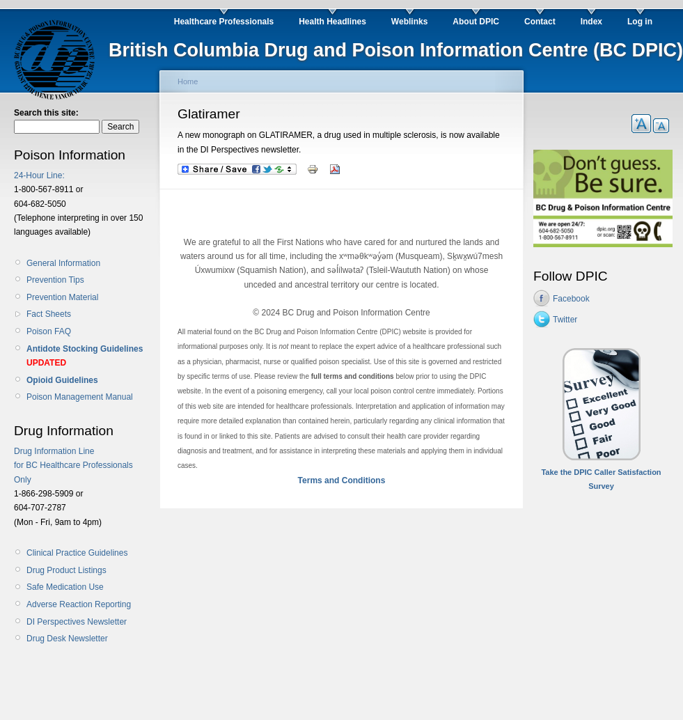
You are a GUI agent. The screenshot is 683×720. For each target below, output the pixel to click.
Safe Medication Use (65, 587)
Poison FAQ (48, 331)
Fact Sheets (48, 314)
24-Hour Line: (39, 175)
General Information (63, 263)
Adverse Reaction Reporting (78, 604)
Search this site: (46, 113)
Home (188, 81)
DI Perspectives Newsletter (76, 622)
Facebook (571, 299)
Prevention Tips (55, 280)
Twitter (565, 319)
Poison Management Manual (79, 397)
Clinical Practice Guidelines (76, 553)
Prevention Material (62, 297)
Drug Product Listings (66, 570)
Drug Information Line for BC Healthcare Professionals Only (73, 465)
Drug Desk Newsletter (67, 638)
